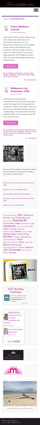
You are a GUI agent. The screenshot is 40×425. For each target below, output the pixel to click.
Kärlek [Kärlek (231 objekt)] (18, 231)
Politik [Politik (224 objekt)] (20, 239)
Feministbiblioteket (9, 10)
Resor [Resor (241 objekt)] (21, 242)
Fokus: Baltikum (19, 131)
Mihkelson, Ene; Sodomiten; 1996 (20, 90)
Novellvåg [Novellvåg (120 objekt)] (17, 237)
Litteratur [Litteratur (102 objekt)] (24, 231)
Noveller (19, 94)
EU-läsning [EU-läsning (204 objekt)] (20, 217)
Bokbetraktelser (21, 32)
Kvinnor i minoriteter (10, 133)
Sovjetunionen (8, 135)
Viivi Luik (15, 76)
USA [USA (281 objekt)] (5, 250)
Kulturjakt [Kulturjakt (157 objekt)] (13, 229)
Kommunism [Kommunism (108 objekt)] (20, 226)
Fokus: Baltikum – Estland (20, 28)
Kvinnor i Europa (30, 131)
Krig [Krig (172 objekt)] (31, 226)
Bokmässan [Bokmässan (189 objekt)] (28, 215)
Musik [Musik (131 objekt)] (30, 231)
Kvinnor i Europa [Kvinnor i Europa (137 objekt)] (8, 231)
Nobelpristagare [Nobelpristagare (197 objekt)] (10, 234)
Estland (26, 73)
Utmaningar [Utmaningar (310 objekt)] (15, 250)
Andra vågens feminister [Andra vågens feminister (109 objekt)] (10, 215)
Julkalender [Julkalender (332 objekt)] (9, 226)
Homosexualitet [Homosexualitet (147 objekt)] (8, 223)
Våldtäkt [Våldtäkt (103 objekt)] (5, 252)
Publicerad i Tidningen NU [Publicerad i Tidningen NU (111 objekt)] (10, 242)
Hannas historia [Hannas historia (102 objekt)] (7, 221)
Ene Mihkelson (18, 73)
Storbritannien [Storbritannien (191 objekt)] (16, 245)
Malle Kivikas (30, 75)
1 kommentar (32, 138)
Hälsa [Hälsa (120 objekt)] (32, 223)
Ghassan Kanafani (9, 325)
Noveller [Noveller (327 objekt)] (8, 236)
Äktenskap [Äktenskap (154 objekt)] (12, 252)
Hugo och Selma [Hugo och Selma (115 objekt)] (25, 223)
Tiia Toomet (7, 76)
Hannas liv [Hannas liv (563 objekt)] (19, 220)
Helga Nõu (13, 75)
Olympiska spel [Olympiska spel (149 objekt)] (25, 237)
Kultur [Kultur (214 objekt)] (6, 229)
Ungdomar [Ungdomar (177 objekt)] (29, 247)
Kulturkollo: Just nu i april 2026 (13, 205)
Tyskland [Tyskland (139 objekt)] (21, 247)
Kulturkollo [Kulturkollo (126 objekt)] (21, 229)
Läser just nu (14, 312)
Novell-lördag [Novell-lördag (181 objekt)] (23, 234)
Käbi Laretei (21, 75)
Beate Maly (12, 334)
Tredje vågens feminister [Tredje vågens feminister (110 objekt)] (10, 247)
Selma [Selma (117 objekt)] (27, 242)
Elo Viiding (9, 73)
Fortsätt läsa (10, 66)
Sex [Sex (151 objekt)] (31, 242)
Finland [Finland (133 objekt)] (27, 218)
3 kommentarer (31, 80)
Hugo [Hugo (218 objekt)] (17, 223)
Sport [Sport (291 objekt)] (6, 244)
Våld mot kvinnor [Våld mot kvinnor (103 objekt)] (27, 250)
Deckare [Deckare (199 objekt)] (6, 217)
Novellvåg (27, 133)
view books (24, 303)
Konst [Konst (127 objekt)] (26, 226)
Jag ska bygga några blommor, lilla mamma (16, 194)
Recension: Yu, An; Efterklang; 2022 (15, 189)
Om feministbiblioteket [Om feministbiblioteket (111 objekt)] (9, 239)
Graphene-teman (16, 422)
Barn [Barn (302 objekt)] (20, 215)
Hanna (14, 32)
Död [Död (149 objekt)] (12, 218)
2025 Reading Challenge (15, 290)
